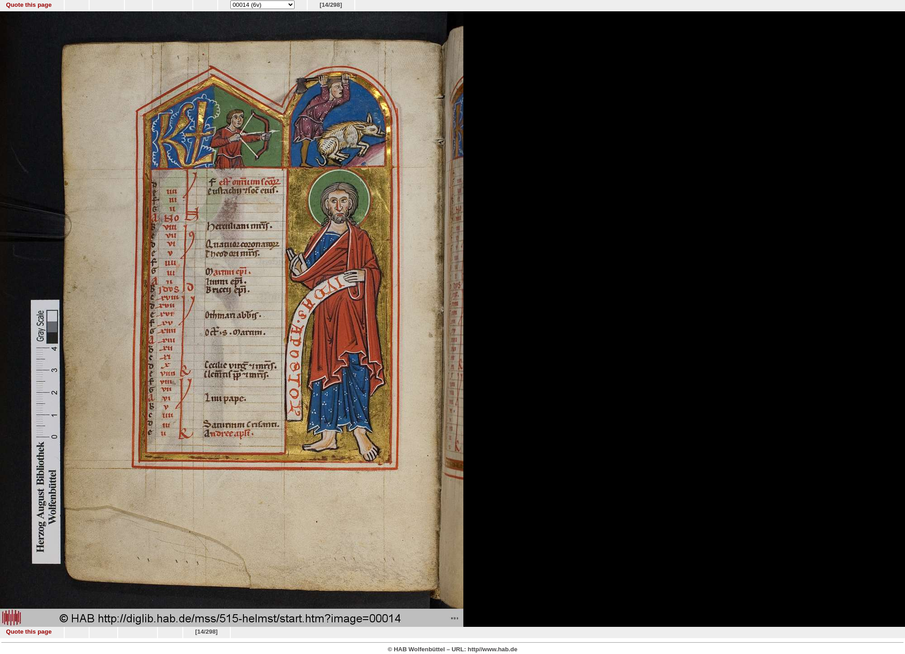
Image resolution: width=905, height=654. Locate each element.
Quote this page (29, 4)
